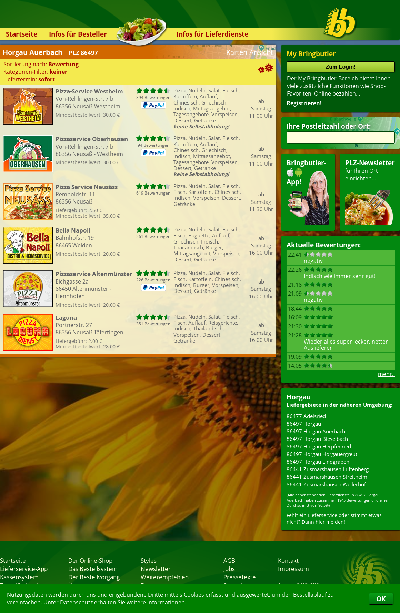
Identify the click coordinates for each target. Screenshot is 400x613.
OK (381, 598)
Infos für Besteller (78, 34)
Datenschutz (76, 602)
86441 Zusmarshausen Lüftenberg (328, 469)
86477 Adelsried (306, 416)
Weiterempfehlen (165, 577)
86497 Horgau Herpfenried (319, 446)
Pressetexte (239, 577)
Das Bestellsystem (93, 568)
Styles (149, 560)
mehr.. (386, 374)
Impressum (293, 568)
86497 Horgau (304, 423)
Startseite (21, 34)
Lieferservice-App (24, 568)
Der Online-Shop (90, 560)
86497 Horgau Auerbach (316, 431)
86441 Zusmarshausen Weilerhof (326, 484)
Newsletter (156, 568)
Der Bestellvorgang (94, 577)
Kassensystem (19, 577)
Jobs (229, 568)
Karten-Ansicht (249, 52)
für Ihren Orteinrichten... (370, 191)
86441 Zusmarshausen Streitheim (327, 476)
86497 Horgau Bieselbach (317, 438)
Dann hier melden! (323, 521)
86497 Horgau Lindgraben (318, 461)
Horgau (299, 397)
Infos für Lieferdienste (212, 34)
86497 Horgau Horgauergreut (322, 454)
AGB (229, 560)
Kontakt (288, 560)
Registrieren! (304, 103)
